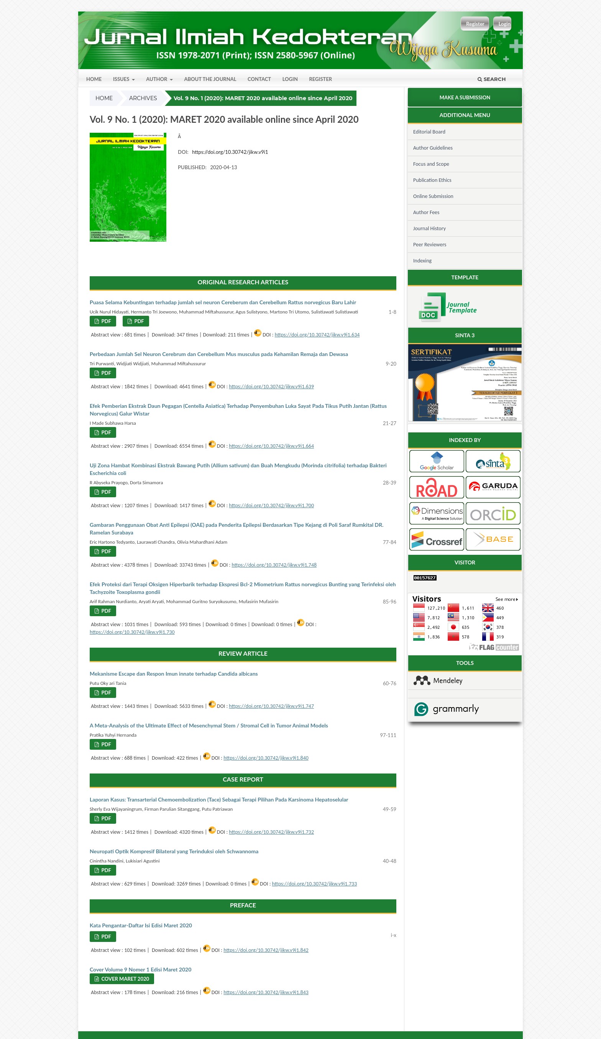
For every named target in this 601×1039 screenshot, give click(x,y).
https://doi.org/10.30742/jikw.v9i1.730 (132, 632)
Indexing (422, 260)
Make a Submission (465, 97)
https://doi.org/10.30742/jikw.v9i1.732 (271, 832)
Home (94, 79)
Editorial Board (429, 132)
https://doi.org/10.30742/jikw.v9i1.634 (317, 334)
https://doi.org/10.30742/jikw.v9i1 (230, 152)
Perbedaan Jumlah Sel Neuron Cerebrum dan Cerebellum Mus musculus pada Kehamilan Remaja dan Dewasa (219, 354)
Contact (259, 79)
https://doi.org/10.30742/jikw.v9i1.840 (266, 758)
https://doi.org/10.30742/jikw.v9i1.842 (266, 950)
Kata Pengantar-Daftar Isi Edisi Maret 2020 (141, 925)
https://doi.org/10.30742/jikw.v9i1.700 (271, 505)
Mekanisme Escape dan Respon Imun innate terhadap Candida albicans (174, 673)
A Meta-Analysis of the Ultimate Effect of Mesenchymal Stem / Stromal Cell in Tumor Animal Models (209, 725)
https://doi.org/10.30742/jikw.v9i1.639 (271, 386)
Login (290, 79)
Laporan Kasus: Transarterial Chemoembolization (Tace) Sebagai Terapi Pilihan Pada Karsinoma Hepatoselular (219, 799)
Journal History (429, 228)
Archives (143, 98)
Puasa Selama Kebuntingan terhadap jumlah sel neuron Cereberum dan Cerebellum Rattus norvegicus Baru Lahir (223, 302)
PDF (105, 321)
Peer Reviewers (430, 244)
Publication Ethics (432, 180)
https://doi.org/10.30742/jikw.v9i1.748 (274, 565)
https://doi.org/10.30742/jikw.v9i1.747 (271, 706)
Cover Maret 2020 (124, 979)
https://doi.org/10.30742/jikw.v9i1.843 (266, 992)
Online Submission (433, 196)
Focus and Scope (431, 164)
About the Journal (210, 79)
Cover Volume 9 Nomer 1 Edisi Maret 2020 (140, 969)
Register (320, 79)
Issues (122, 79)
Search (492, 79)
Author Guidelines (433, 148)
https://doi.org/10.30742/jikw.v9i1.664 (271, 446)
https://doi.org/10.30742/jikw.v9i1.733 (314, 884)
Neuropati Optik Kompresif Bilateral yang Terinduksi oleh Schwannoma (174, 851)
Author (157, 79)
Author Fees (426, 212)
